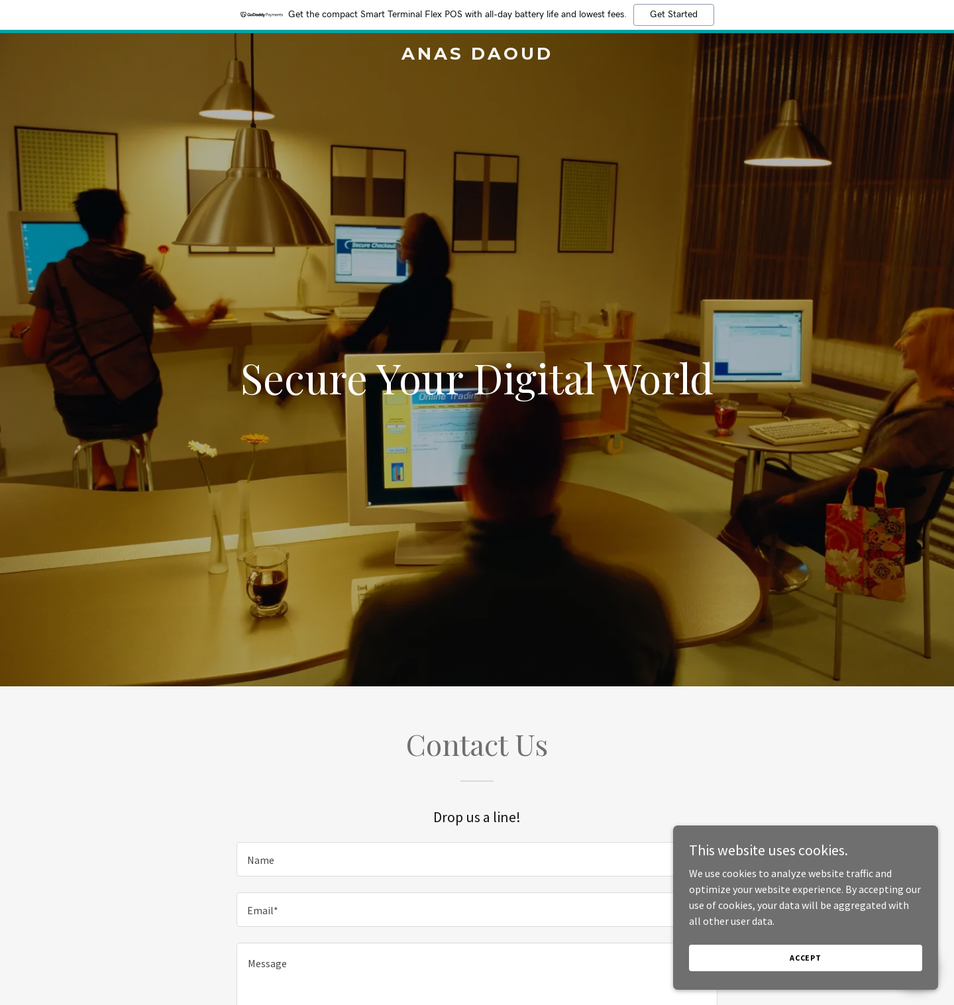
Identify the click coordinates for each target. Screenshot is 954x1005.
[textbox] (477, 859)
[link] (477, 55)
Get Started (674, 14)
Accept (806, 958)
